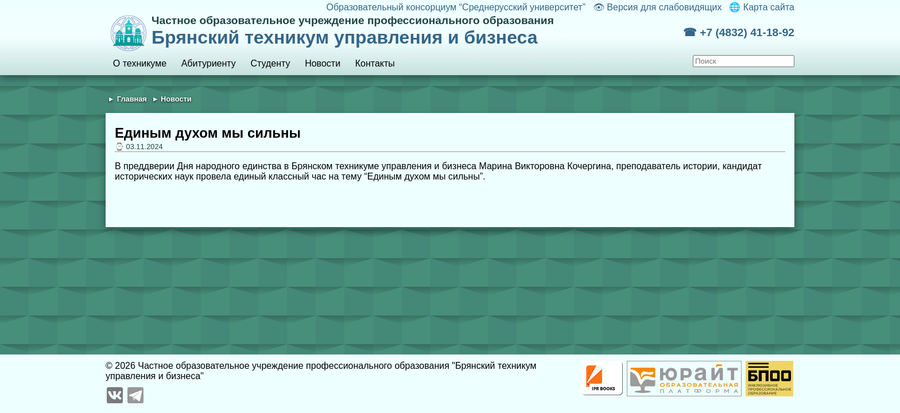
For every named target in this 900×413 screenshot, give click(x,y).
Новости (322, 63)
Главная (132, 99)
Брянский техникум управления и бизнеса (417, 31)
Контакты (375, 63)
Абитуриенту (208, 63)
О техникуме (139, 63)
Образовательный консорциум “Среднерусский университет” (455, 7)
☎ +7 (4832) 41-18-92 (738, 32)
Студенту (270, 63)
